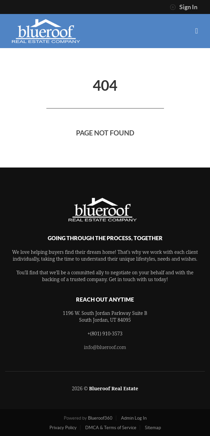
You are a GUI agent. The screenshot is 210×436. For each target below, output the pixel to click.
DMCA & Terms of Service (110, 427)
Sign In (183, 7)
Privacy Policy (63, 427)
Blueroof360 (100, 418)
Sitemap (153, 427)
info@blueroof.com (105, 347)
